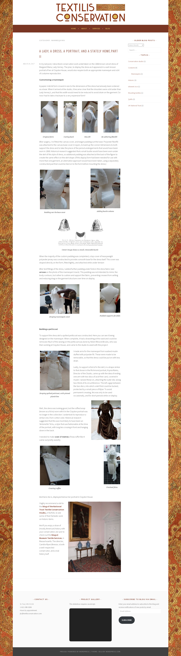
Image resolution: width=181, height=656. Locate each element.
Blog (107, 28)
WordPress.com (113, 652)
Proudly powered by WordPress (75, 652)
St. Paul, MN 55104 (27, 604)
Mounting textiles (134, 93)
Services (96, 28)
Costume (131, 67)
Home (73, 28)
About (84, 28)
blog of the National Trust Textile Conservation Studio (51, 509)
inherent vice (133, 86)
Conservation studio (135, 61)
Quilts (130, 99)
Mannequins (135, 74)
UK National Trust (134, 105)
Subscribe (127, 620)
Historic (131, 80)
